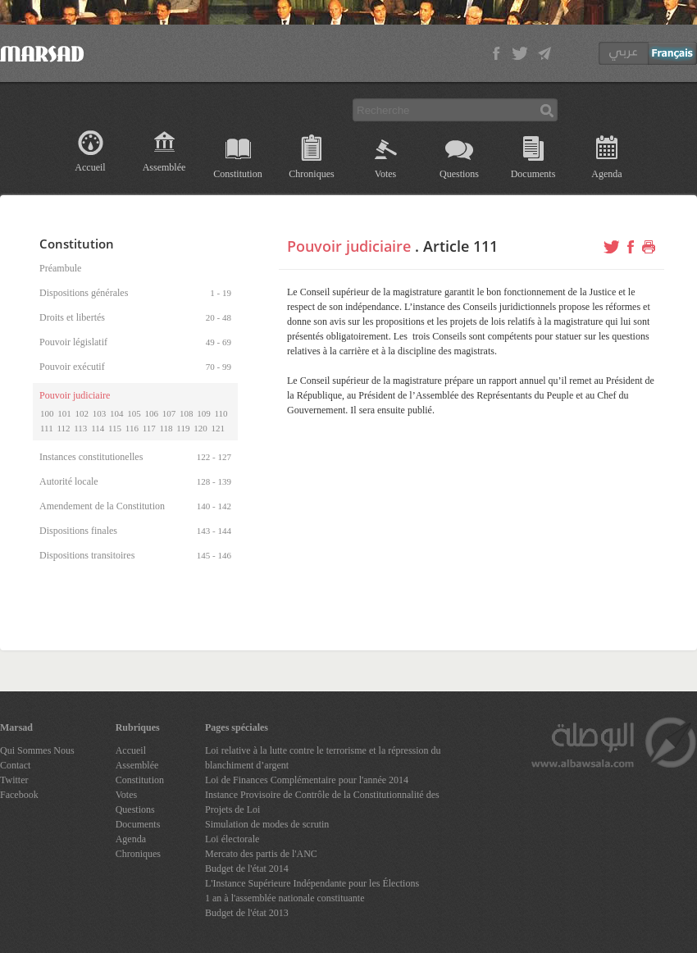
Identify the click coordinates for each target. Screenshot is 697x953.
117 (149, 428)
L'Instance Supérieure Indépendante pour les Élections (312, 883)
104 (117, 413)
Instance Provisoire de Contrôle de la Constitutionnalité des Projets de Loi (322, 802)
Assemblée (164, 167)
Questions (459, 174)
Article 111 (460, 246)
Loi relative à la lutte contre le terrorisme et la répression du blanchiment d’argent (323, 758)
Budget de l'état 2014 (247, 868)
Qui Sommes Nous (37, 750)
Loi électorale (232, 839)
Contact (15, 765)
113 (80, 428)
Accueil (90, 167)
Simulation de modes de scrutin (267, 824)
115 (114, 428)
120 (200, 428)
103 (100, 413)
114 (97, 428)
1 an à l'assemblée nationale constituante (284, 898)
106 (152, 413)
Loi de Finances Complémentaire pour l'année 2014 (306, 780)
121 (218, 428)
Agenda (606, 174)
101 (64, 413)
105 (134, 413)
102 (82, 413)
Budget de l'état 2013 (247, 913)
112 (63, 428)
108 (187, 413)
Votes (385, 174)
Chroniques (311, 174)
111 (46, 428)
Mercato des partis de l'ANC (261, 854)
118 (166, 428)
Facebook (19, 794)
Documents (533, 174)
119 (182, 428)
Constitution (237, 174)
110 (221, 413)
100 (47, 413)
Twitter (14, 780)
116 (132, 428)
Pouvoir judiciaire (349, 246)
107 (169, 413)
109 (204, 413)
